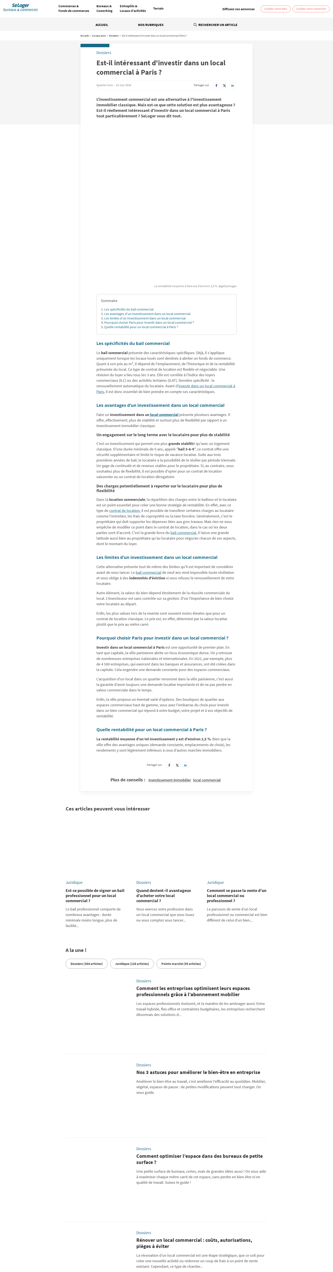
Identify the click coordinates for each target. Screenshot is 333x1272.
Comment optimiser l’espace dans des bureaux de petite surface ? (199, 1013)
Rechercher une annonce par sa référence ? (61, 1190)
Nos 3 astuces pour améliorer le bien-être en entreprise (198, 952)
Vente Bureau (208, 1250)
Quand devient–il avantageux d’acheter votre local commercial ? (163, 802)
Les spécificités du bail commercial (129, 240)
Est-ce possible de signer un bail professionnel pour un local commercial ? (95, 802)
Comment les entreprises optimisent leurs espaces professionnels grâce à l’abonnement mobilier (193, 898)
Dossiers (114, 35)
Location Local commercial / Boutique (127, 1250)
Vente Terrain (126, 1253)
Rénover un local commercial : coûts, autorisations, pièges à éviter (194, 1070)
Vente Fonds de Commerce (154, 1253)
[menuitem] (74, 9)
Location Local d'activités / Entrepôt (175, 1250)
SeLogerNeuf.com (115, 1222)
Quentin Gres (104, 85)
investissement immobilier (169, 711)
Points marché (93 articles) (181, 871)
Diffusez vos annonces (231, 1202)
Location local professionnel (191, 1253)
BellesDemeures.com (184, 1217)
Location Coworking (88, 1250)
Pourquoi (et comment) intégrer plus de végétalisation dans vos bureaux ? (197, 1127)
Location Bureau (62, 1250)
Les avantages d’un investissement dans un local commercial (147, 245)
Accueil (102, 25)
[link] (238, 9)
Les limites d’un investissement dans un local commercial (145, 249)
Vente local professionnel (227, 1253)
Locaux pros (99, 35)
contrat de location (124, 441)
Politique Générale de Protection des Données (133, 1196)
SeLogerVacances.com (185, 1222)
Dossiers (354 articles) (87, 871)
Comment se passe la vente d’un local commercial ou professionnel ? (236, 802)
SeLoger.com (112, 1217)
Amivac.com (246, 1222)
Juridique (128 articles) (132, 871)
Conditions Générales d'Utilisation (125, 1202)
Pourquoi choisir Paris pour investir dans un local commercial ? (149, 254)
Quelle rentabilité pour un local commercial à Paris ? (141, 258)
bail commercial (183, 464)
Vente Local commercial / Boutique (242, 1250)
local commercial (163, 345)
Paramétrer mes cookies (232, 1196)
